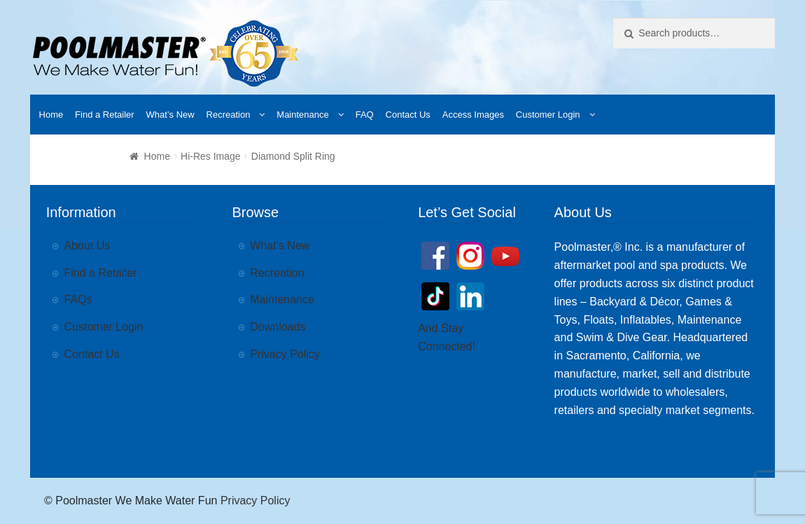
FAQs (78, 299)
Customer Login (548, 114)
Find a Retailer (104, 114)
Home (51, 114)
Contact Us (408, 114)
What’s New (170, 114)
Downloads (277, 327)
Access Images (473, 114)
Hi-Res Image (211, 156)
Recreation (228, 114)
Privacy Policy (285, 354)
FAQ (365, 114)
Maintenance (302, 114)
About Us (87, 245)
